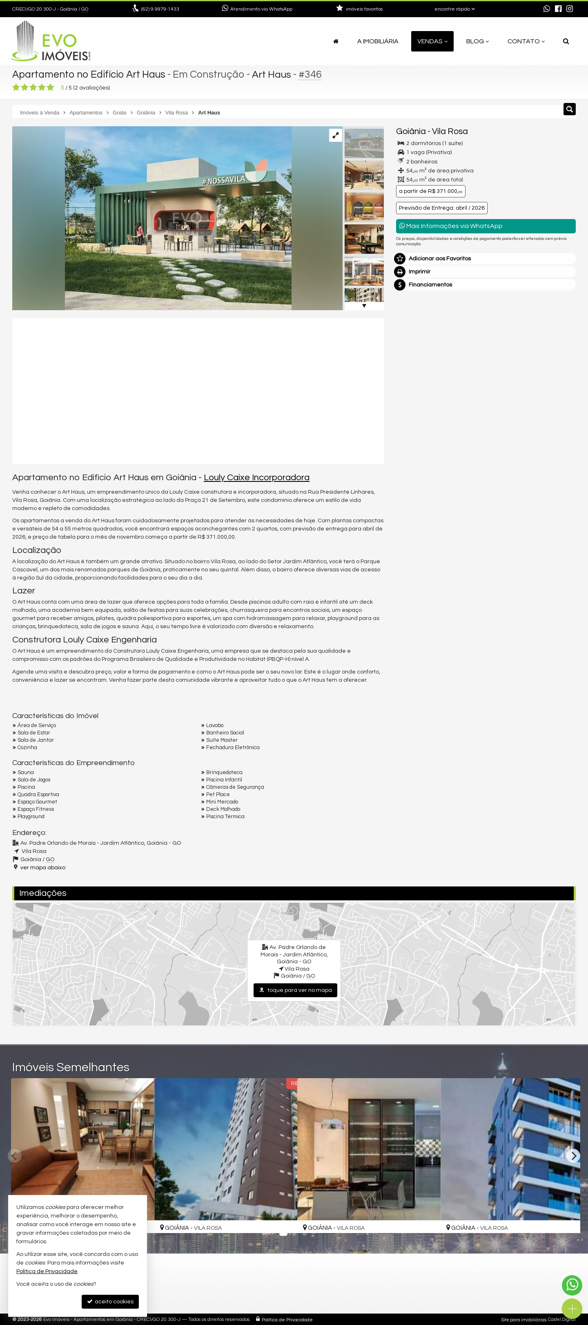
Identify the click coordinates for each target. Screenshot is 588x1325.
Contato (526, 41)
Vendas (432, 41)
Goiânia (411, 131)
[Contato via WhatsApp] (572, 1285)
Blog (477, 41)
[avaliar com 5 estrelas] (50, 87)
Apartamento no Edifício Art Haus (90, 74)
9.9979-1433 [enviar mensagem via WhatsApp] (160, 9)
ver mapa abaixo (42, 867)
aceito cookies (110, 1301)
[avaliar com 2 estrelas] (25, 87)
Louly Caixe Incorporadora (257, 477)
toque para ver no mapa (295, 990)
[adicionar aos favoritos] (282, 1219)
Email (407, 424)
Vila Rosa (450, 131)
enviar (554, 481)
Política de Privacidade (287, 1318)
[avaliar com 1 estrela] (16, 87)
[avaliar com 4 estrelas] (42, 87)
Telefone (411, 452)
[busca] (566, 41)
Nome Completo (422, 396)
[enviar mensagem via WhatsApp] (546, 9)
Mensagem (415, 351)
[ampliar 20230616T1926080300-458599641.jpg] (152, 218)
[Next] (573, 1156)
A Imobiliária (378, 41)
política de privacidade (504, 489)
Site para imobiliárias (523, 1318)
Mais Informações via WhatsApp (451, 225)
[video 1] (198, 389)
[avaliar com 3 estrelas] (33, 87)
